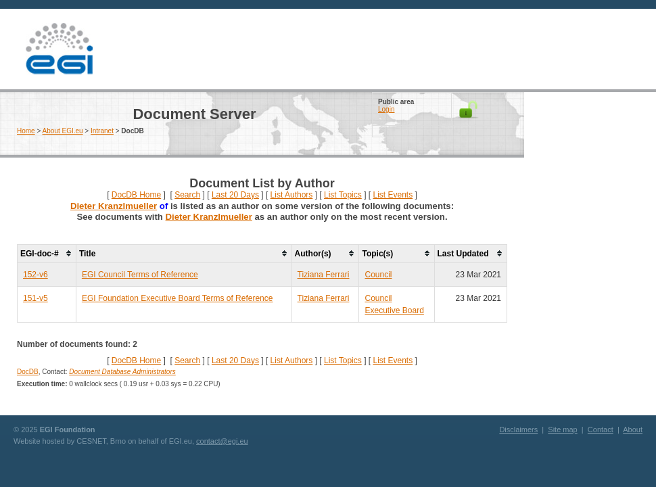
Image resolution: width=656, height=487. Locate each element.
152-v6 (35, 274)
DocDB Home (136, 195)
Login (386, 109)
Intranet (102, 131)
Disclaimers (518, 429)
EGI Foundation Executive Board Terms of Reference (177, 298)
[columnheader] (47, 253)
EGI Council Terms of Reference (140, 274)
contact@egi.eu (222, 441)
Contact (600, 429)
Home (26, 131)
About (632, 429)
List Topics (343, 195)
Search (187, 195)
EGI (59, 49)
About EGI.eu (63, 131)
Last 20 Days (235, 195)
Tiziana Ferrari (324, 274)
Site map (562, 429)
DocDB (28, 371)
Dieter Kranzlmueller (113, 206)
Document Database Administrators (122, 371)
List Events (393, 195)
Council (378, 274)
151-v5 (35, 298)
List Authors (292, 195)
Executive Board (394, 310)
